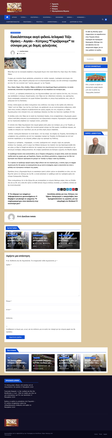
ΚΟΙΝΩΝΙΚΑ (81, 17)
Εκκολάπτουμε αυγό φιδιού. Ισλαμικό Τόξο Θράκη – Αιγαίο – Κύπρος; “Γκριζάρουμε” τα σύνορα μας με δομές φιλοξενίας (42, 41)
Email (8, 309)
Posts (100, 434)
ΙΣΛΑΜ (64, 22)
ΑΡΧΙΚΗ (14, 17)
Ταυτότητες (36, 357)
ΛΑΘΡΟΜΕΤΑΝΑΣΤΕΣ (13, 22)
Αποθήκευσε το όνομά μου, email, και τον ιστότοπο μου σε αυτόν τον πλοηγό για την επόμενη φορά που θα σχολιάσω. (40, 330)
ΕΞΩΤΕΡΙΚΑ (47, 17)
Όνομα (9, 301)
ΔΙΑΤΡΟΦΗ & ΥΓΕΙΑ (76, 22)
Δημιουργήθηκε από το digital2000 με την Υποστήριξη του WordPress (23, 433)
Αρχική (105, 434)
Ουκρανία (93, 357)
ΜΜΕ (9, 357)
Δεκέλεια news (24, 51)
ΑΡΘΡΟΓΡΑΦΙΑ (52, 22)
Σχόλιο (9, 265)
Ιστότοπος (9, 318)
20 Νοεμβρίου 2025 (67, 366)
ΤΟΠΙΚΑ (23, 17)
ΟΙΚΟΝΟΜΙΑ (59, 17)
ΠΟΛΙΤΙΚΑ (39, 22)
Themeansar (7, 435)
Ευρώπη (87, 357)
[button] (102, 19)
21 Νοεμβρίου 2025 (15, 366)
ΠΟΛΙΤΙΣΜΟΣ (27, 22)
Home (96, 434)
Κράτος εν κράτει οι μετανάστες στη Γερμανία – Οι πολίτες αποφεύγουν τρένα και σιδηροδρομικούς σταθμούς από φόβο (19, 403)
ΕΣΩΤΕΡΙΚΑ (34, 17)
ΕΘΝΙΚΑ (69, 17)
